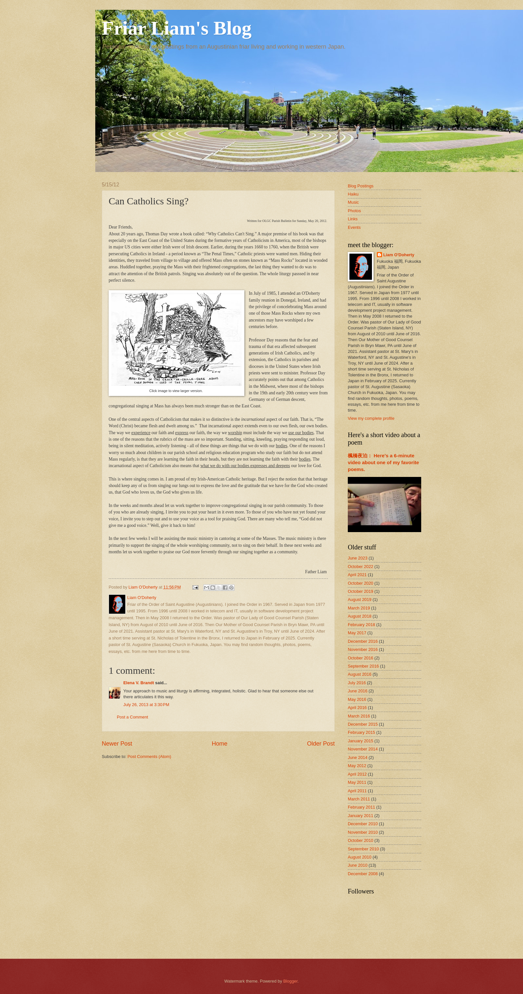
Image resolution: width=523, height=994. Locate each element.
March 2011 (359, 799)
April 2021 (357, 574)
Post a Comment (132, 717)
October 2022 (360, 566)
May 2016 (357, 699)
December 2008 (363, 873)
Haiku (353, 194)
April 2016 (357, 707)
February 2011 (361, 807)
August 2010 (359, 857)
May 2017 (357, 632)
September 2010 (363, 848)
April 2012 (357, 774)
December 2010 (363, 823)
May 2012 (357, 765)
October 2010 (360, 840)
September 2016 (363, 666)
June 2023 (357, 558)
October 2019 (360, 591)
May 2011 (357, 782)
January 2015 (360, 740)
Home (219, 743)
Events (354, 227)
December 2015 (363, 724)
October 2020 (360, 583)
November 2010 (363, 832)
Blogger (290, 981)
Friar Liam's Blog (177, 28)
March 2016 (359, 716)
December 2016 (363, 641)
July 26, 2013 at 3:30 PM (146, 704)
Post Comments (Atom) (149, 756)
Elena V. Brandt (138, 682)
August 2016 (359, 674)
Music (353, 202)
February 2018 (361, 624)
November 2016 (363, 649)
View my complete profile (371, 418)
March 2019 (359, 608)
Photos (354, 210)
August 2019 (359, 599)
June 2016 (357, 690)
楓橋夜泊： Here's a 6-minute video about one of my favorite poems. (383, 462)
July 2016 (357, 682)
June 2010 (357, 865)
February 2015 (361, 732)
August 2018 (359, 616)
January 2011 (360, 815)
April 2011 (357, 790)
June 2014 (357, 757)
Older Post (321, 743)
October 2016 (360, 657)
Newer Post (117, 743)
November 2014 (363, 749)
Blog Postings (361, 185)
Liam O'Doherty (398, 254)
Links (353, 218)
